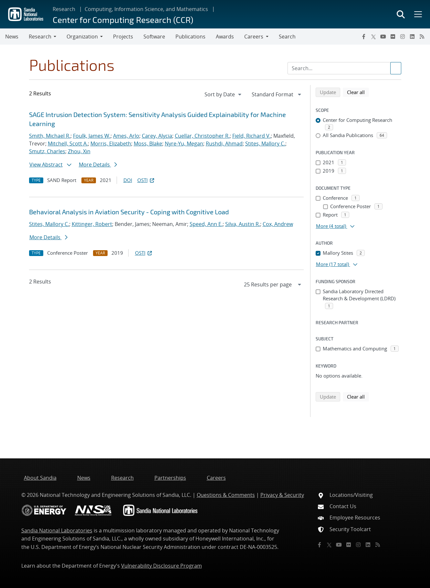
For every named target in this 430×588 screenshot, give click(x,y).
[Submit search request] (395, 68)
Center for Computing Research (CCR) (123, 20)
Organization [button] (82, 36)
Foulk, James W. (91, 135)
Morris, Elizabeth (110, 143)
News (11, 36)
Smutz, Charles (47, 151)
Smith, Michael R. (49, 135)
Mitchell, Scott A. (68, 143)
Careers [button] (253, 36)
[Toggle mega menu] (417, 14)
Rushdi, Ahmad (224, 143)
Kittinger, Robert (92, 224)
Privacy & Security (282, 494)
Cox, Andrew (278, 224)
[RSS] (422, 36)
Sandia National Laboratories (56, 530)
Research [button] (40, 36)
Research (64, 9)
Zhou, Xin (79, 151)
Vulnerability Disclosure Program (161, 565)
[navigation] (223, 94)
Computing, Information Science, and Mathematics (146, 9)
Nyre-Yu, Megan (184, 143)
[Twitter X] (373, 36)
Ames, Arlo (126, 135)
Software (154, 36)
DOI (127, 180)
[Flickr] (393, 36)
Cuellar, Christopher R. (202, 135)
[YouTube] (383, 36)
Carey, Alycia (157, 135)
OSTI (146, 180)
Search (287, 36)
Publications (190, 36)
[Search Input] (344, 68)
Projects (123, 36)
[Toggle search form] (401, 14)
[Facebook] (364, 36)
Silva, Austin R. (242, 224)
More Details (98, 164)
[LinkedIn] (412, 36)
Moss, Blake (148, 143)
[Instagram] (402, 36)
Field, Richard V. (251, 135)
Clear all (358, 91)
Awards (225, 36)
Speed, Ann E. (206, 224)
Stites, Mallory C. (265, 143)
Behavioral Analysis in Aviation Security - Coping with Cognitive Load (129, 212)
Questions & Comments (226, 494)
